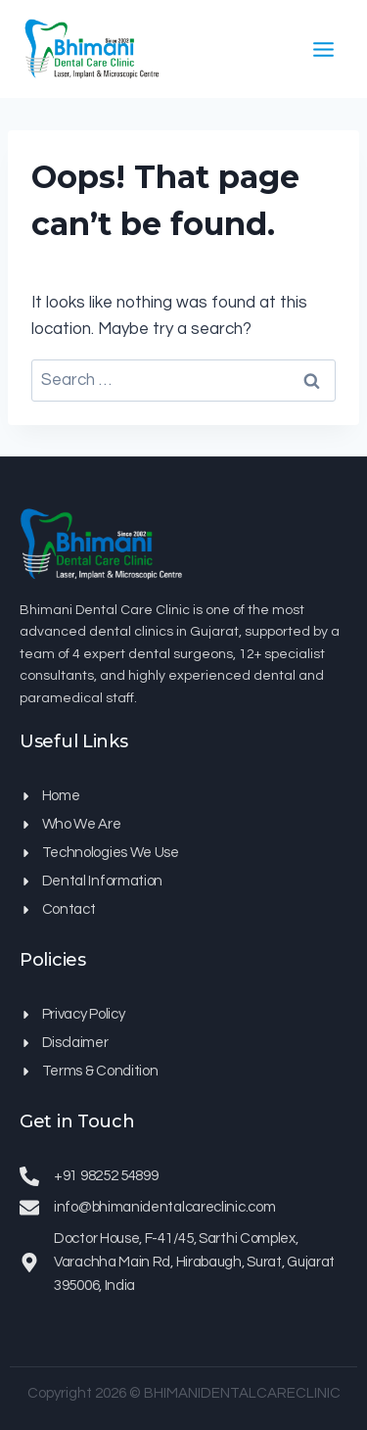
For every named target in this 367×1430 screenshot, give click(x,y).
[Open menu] (323, 49)
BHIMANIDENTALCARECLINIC (242, 1393)
